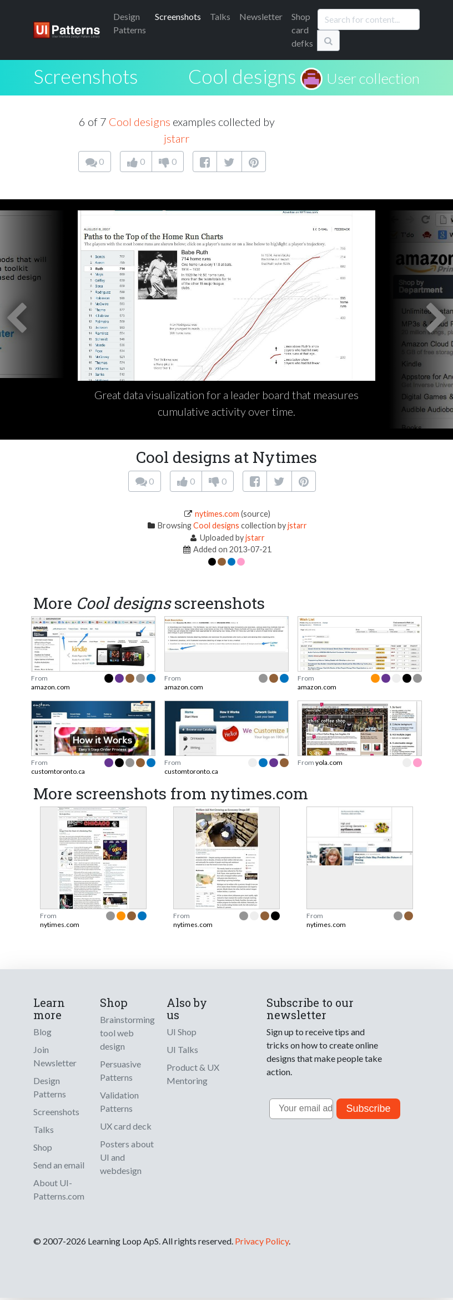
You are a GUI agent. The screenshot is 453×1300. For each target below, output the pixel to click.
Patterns (129, 23)
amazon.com (50, 687)
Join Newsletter (55, 1056)
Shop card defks (302, 29)
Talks (220, 16)
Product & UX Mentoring (193, 1074)
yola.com (329, 762)
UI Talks (182, 1049)
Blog (42, 1031)
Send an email (58, 1165)
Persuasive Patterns (120, 1070)
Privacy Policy (262, 1241)
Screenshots (178, 16)
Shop (42, 1147)
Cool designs (242, 76)
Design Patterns (49, 1087)
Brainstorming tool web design (127, 1032)
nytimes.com (217, 513)
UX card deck (126, 1126)
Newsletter (261, 16)
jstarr (176, 138)
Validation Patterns (119, 1101)
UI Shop (182, 1031)
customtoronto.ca (58, 771)
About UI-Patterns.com (58, 1189)
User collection (373, 78)
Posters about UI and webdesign (127, 1157)
